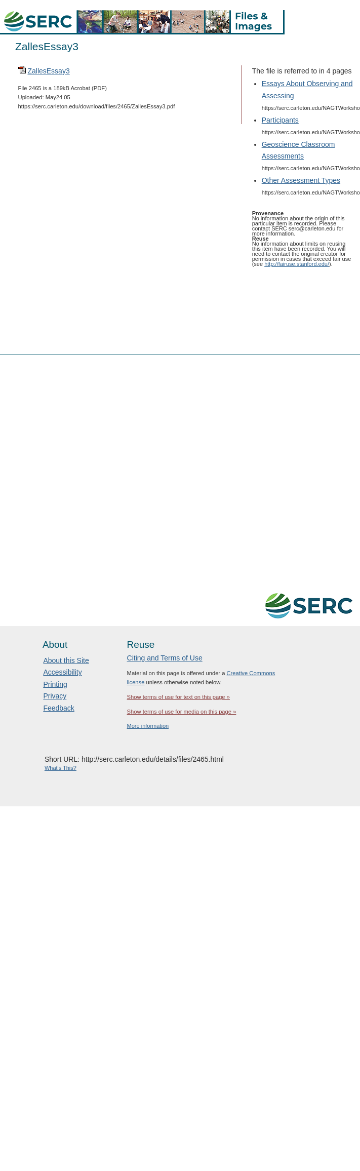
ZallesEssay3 (48, 71)
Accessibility (62, 672)
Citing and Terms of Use (165, 658)
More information (148, 726)
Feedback (58, 708)
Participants (280, 120)
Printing (55, 684)
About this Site (66, 660)
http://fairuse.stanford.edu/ (296, 264)
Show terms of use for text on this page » (178, 697)
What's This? (60, 768)
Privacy (54, 696)
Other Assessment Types (301, 180)
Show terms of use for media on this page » (181, 712)
